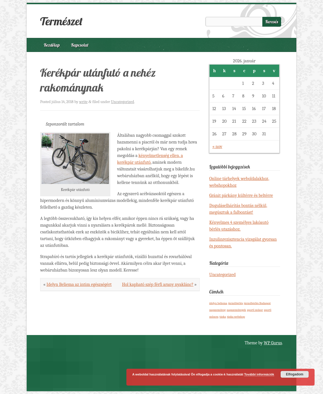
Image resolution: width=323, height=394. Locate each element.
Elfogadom (294, 374)
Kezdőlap (52, 45)
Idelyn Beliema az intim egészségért (79, 284)
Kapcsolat (79, 45)
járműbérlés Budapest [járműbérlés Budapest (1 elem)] (257, 303)
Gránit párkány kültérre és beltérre (241, 195)
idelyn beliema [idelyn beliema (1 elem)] (218, 303)
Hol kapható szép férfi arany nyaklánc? (157, 284)
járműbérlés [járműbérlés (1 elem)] (235, 303)
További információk (259, 374)
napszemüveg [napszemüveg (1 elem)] (217, 310)
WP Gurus (273, 342)
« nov (217, 146)
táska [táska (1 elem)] (222, 316)
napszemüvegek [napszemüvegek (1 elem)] (236, 310)
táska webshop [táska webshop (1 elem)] (236, 316)
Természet (61, 21)
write (83, 101)
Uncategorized (122, 101)
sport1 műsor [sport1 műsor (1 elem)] (255, 310)
